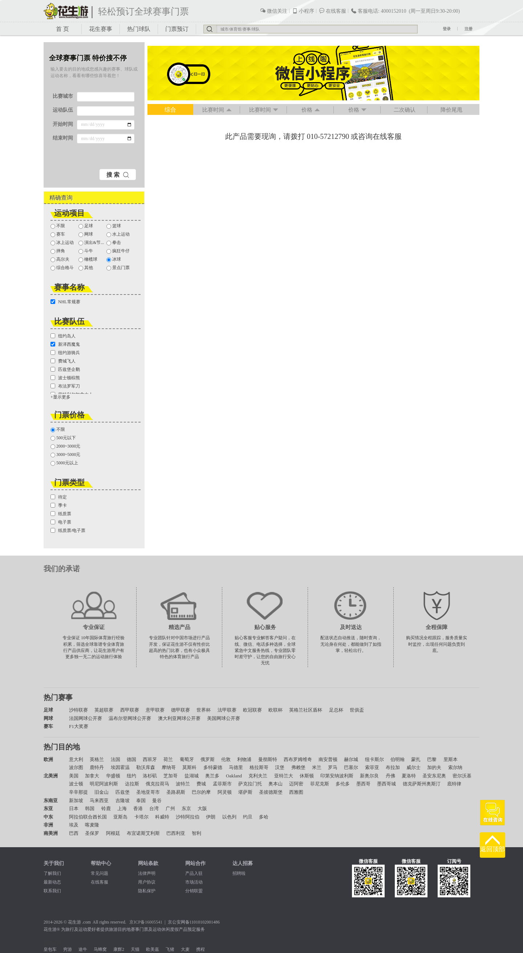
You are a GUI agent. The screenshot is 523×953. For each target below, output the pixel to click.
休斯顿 (307, 775)
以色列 (229, 817)
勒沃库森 (145, 767)
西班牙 (150, 759)
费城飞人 (63, 361)
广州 (170, 808)
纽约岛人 (63, 336)
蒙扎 (416, 759)
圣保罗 (92, 833)
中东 (48, 817)
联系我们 (52, 890)
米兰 (316, 767)
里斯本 (450, 759)
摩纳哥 (169, 767)
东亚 (48, 808)
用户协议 (146, 882)
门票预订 (176, 29)
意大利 (76, 759)
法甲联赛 (227, 710)
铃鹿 (106, 808)
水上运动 (118, 234)
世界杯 (203, 710)
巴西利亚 (175, 833)
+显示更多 (60, 397)
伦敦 (226, 759)
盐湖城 (192, 775)
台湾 (154, 808)
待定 (58, 497)
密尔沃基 (462, 775)
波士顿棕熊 (65, 377)
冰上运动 (62, 242)
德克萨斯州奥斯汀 (422, 783)
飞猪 (170, 949)
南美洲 (51, 833)
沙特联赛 (78, 710)
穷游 (67, 949)
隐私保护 (146, 890)
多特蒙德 (212, 767)
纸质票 (60, 513)
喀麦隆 (92, 825)
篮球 (113, 226)
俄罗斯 (207, 759)
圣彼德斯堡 (271, 792)
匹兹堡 (122, 792)
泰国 (141, 800)
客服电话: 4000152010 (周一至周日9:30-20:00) (405, 11)
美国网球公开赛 (223, 718)
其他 (85, 268)
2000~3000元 (65, 446)
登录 (447, 29)
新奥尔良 (369, 775)
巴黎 (432, 759)
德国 (131, 759)
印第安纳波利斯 (336, 775)
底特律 (454, 783)
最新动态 (52, 882)
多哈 (263, 817)
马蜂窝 (100, 949)
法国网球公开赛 (85, 718)
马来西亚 (99, 800)
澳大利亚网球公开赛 (179, 718)
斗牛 (85, 251)
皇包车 (50, 949)
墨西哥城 (386, 783)
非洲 (48, 825)
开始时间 (63, 124)
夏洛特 (409, 775)
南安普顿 (328, 759)
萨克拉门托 (250, 783)
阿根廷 (113, 833)
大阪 (202, 808)
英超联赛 (103, 710)
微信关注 (273, 11)
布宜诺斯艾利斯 (143, 833)
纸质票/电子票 (67, 530)
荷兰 (168, 759)
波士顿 (76, 783)
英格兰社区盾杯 (305, 710)
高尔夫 (59, 259)
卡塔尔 (141, 817)
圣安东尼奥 (434, 775)
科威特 (162, 817)
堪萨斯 (245, 792)
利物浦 (244, 759)
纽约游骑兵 (65, 352)
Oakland (234, 775)
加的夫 (434, 767)
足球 (85, 226)
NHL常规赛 (65, 301)
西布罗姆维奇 (298, 759)
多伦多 (343, 783)
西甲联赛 (129, 710)
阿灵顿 (225, 792)
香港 (138, 808)
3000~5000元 (65, 454)
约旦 (247, 817)
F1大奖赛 (78, 726)
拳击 (113, 242)
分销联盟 (194, 890)
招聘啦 (239, 873)
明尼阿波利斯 (104, 783)
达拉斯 (132, 783)
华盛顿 (113, 775)
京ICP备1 (138, 922)
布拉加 (393, 767)
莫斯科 (189, 767)
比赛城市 (63, 96)
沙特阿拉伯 (187, 817)
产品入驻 (194, 873)
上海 (122, 808)
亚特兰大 (283, 775)
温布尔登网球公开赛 (130, 718)
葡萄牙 (187, 759)
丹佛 (390, 775)
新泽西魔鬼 (65, 344)
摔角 (57, 251)
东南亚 (51, 800)
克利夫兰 (257, 775)
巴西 (73, 833)
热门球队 (138, 29)
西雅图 (296, 792)
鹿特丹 (97, 767)
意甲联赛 (155, 710)
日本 (73, 808)
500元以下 (63, 438)
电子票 (60, 522)
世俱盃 (357, 710)
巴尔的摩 (201, 792)
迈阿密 (296, 783)
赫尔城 (351, 759)
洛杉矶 (150, 775)
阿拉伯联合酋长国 (88, 817)
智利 (196, 833)
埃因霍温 (120, 767)
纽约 (131, 775)
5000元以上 (64, 463)
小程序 (303, 11)
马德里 (236, 767)
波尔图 (76, 767)
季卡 (58, 505)
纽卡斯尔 (374, 759)
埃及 (73, 825)
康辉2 (118, 949)
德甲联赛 (180, 710)
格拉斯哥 (259, 767)
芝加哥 (170, 775)
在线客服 (332, 11)
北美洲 (51, 775)
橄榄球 (87, 259)
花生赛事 (100, 29)
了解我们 (52, 873)
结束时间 (63, 138)
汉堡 (279, 767)
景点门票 (118, 268)
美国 (73, 775)
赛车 (57, 234)
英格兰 (97, 759)
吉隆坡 (122, 800)
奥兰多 (212, 775)
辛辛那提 (78, 792)
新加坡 (76, 800)
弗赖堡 (298, 767)
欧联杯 (275, 710)
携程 (200, 949)
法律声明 (146, 873)
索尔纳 (455, 767)
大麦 (185, 949)
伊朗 (210, 817)
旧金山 (101, 792)
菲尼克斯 (319, 783)
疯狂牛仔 (118, 251)
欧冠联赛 (252, 710)
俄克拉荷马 (157, 783)
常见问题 (99, 873)
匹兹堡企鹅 (65, 369)
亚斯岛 (120, 817)
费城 (201, 783)
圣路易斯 (175, 792)
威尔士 (413, 767)
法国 (115, 759)
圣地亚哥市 (148, 792)
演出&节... (91, 242)
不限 (57, 226)
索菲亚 (372, 767)
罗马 (332, 767)
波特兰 (183, 783)
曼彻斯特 (267, 759)
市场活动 (194, 882)
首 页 (62, 29)
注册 (469, 29)
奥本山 (275, 783)
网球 (85, 234)
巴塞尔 (351, 767)
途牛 (82, 949)
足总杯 (336, 710)
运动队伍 (63, 110)
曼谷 (157, 800)
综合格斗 (62, 268)
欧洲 (48, 759)
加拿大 (92, 775)
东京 (186, 808)
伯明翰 (397, 759)
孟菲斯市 (222, 783)
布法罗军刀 (65, 386)
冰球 (113, 259)
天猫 (135, 949)
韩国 (89, 808)
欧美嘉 (152, 949)
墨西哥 (363, 783)
